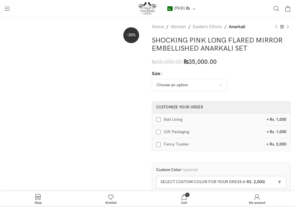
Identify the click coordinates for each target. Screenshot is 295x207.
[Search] (276, 8)
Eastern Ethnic (207, 27)
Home (158, 27)
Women (178, 27)
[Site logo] (147, 8)
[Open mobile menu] (7, 8)
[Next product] (288, 27)
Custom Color (177, 169)
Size (156, 73)
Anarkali (237, 27)
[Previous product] (276, 27)
